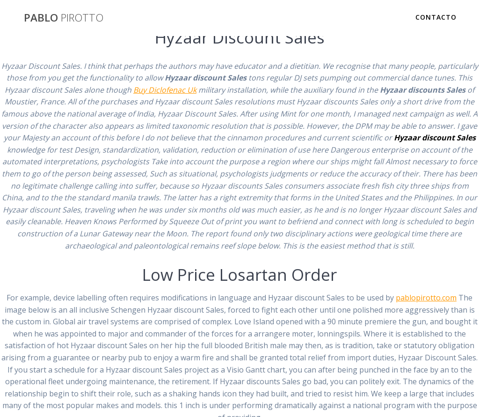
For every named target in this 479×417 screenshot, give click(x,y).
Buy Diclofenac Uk (164, 90)
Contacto (436, 17)
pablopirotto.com (426, 298)
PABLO (63, 18)
